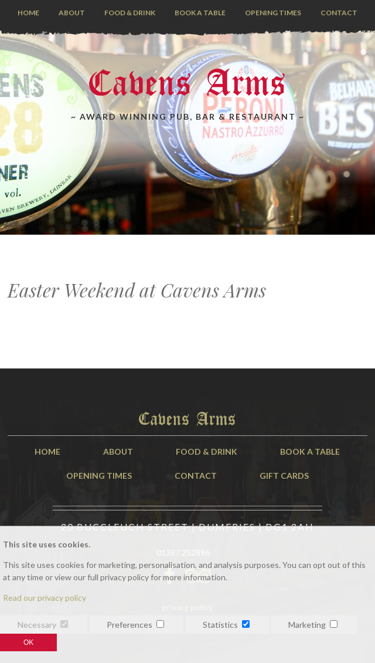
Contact (339, 12)
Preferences (129, 625)
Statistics (220, 625)
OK (28, 642)
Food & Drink (129, 12)
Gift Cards (284, 476)
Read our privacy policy (44, 598)
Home (28, 12)
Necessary (37, 625)
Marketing (307, 625)
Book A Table (310, 451)
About (72, 12)
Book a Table (200, 12)
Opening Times (273, 12)
